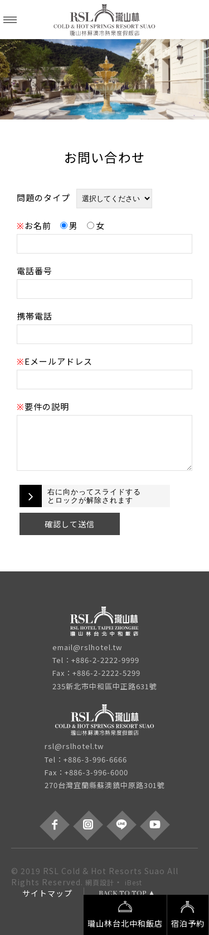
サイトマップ (47, 893)
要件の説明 (43, 406)
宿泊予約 (188, 914)
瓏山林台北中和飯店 (125, 914)
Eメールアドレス (55, 361)
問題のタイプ (43, 197)
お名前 (34, 225)
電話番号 (34, 270)
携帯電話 (34, 316)
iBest (133, 882)
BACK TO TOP (123, 893)
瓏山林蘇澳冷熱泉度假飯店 (105, 19)
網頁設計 (99, 882)
